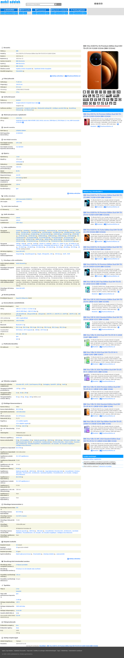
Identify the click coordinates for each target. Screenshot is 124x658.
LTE (61, 245)
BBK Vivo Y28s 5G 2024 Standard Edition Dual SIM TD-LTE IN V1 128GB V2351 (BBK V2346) (101, 405)
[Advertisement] (62, 29)
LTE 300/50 (22, 247)
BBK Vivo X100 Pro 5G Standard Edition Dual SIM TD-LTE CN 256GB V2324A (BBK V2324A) (102, 248)
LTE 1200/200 (50, 247)
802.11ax (54, 327)
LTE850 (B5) (57, 234)
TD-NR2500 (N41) (31, 241)
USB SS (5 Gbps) (32, 311)
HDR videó (58, 440)
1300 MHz (19, 201)
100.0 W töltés (20, 320)
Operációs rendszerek (59, 10)
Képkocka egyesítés (39, 440)
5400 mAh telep (20, 606)
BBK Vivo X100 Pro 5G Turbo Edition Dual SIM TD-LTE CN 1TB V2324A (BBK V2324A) (102, 231)
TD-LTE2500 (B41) (69, 237)
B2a (26, 397)
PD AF (17, 426)
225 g (17, 92)
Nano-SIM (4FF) (20, 251)
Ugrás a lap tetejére (7, 651)
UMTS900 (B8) (46, 232)
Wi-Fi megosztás (28, 330)
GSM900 (25, 231)
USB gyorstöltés (31, 314)
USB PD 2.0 (72, 314)
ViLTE (68, 254)
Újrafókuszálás (46, 442)
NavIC (64, 384)
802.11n (39, 327)
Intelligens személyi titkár (60, 108)
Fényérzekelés (37, 554)
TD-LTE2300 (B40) (56, 237)
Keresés (58, 4)
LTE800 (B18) (41, 236)
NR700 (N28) (57, 239)
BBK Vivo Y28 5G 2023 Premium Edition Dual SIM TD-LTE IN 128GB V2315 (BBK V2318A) (103, 300)
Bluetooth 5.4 (20, 325)
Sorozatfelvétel (37, 442)
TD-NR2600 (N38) (68, 239)
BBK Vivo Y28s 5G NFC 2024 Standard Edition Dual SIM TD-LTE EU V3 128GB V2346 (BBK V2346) (101, 440)
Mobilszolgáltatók (78, 10)
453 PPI (18, 175)
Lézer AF (24, 426)
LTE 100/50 (67, 245)
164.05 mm (19, 84)
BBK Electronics (20, 61)
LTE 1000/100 (40, 247)
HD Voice (57, 254)
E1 (16, 393)
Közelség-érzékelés (48, 554)
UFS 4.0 (18, 143)
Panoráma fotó (27, 473)
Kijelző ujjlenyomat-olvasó (23, 554)
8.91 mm (18, 87)
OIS (31, 440)
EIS (17, 440)
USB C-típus (19, 222)
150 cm (18, 575)
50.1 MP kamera (20, 416)
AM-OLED (18, 178)
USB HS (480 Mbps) (21, 311)
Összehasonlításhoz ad (72, 76)
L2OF (22, 388)
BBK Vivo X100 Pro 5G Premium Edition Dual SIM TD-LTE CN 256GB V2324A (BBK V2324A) (102, 265)
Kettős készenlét (20, 263)
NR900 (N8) (48, 239)
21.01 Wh (18, 610)
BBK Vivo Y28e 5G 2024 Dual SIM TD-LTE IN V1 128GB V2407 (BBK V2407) (100, 353)
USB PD (65, 314)
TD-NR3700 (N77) (44, 241)
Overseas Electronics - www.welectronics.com (96, 106)
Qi (16, 613)
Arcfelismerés (23, 443)
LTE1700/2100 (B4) (46, 234)
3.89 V (18, 602)
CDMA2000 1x (26, 245)
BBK (17, 51)
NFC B (23, 334)
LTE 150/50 (76, 245)
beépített (18, 591)
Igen (17, 188)
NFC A (17, 334)
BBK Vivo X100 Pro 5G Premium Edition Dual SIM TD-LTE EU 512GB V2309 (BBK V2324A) (102, 213)
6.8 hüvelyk (19, 162)
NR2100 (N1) (19, 239)
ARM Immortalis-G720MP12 (24, 199)
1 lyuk (17, 157)
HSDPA (48, 243)
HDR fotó (50, 440)
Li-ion (17, 589)
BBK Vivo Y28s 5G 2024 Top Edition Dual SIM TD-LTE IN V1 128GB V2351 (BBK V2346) (102, 370)
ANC (51, 254)
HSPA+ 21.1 (56, 243)
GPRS (17, 243)
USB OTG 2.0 (58, 314)
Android (18, 100)
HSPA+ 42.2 (63, 243)
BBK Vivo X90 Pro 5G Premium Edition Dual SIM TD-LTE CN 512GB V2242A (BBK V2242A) (102, 115)
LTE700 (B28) (71, 236)
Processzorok (40, 10)
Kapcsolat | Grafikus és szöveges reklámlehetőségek (41, 651)
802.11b (25, 327)
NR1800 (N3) (29, 239)
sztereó (18, 217)
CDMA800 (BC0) (68, 232)
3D (17, 545)
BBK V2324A (19, 66)
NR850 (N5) (39, 239)
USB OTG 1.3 (50, 314)
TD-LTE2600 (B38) (31, 237)
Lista (16, 13)
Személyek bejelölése (34, 443)
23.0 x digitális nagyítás (22, 423)
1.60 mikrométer (20, 412)
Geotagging (46, 384)
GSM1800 (33, 231)
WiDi (36, 330)
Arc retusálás (55, 443)
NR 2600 (66, 247)
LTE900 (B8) (75, 234)
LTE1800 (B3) (34, 234)
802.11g (32, 327)
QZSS (58, 384)
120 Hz (18, 184)
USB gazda (41, 314)
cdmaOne (18, 245)
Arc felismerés (28, 110)
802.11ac (47, 327)
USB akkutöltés (20, 314)
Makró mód (68, 442)
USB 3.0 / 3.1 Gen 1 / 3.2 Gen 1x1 (25, 309)
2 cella (18, 599)
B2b (31, 397)
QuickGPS (53, 384)
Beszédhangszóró (30, 254)
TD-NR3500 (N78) (56, 241)
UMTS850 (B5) (25, 232)
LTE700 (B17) (32, 236)
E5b (26, 393)
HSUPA (35, 243)
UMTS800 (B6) (36, 232)
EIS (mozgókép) (24, 440)
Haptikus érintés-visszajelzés (24, 68)
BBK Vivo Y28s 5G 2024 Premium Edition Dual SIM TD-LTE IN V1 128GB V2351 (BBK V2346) (101, 388)
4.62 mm (18, 167)
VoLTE (64, 254)
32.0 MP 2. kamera (21, 516)
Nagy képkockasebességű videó (54, 471)
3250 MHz (19, 118)
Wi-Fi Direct (19, 330)
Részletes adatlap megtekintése (92, 459)
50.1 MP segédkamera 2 (22, 481)
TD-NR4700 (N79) (68, 241)
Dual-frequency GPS (35, 384)
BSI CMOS (19, 409)
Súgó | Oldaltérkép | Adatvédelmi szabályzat (69, 651)
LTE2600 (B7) (66, 234)
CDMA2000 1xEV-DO (37, 245)
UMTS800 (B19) (57, 232)
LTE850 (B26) (61, 236)
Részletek (98, 207)
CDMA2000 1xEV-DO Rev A (51, 245)
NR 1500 (58, 247)
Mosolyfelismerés (46, 443)
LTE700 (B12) (22, 236)
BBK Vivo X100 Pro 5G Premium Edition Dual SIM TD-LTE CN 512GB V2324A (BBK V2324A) (72, 646)
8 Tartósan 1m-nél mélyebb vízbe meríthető (28, 569)
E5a (21, 393)
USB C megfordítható (22, 318)
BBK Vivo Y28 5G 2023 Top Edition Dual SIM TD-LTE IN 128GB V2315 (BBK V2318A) (102, 282)
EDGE (23, 243)
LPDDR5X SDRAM (21, 130)
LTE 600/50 (30, 247)
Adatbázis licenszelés (20, 651)
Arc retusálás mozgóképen (67, 443)
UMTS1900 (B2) (62, 231)
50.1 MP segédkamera (22, 456)
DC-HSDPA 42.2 (73, 243)
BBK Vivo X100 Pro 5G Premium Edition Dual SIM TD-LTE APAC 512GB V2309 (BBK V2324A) (102, 196)
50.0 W (18, 615)
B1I (21, 397)
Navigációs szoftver (29, 108)
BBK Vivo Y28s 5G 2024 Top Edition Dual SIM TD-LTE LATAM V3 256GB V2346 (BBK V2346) (102, 422)
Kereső (3, 13)
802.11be (62, 327)
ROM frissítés (25, 10)
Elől (17, 507)
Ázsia (17, 628)
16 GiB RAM (19, 133)
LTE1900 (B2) (24, 234)
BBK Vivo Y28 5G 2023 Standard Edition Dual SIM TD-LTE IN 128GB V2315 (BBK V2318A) (102, 318)
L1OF (17, 388)
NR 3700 (73, 247)
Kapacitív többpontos (22, 298)
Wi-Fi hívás (44, 330)
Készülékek (9, 10)
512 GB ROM (19, 147)
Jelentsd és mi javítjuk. (105, 466)
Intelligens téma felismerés (23, 445)
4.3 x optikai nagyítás (22, 421)
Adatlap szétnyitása (56, 76)
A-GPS (26, 384)
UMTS (29, 243)
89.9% (18, 171)
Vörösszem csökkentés (69, 440)
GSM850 (18, 231)
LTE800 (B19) (51, 236)
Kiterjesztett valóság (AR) (45, 108)
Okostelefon (19, 71)
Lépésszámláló (60, 554)
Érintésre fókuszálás (58, 442)
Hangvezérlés (19, 108)
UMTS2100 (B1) (51, 231)
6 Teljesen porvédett (21, 565)
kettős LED (19, 437)
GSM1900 (41, 231)
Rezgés (39, 254)
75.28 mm (19, 82)
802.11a (18, 327)
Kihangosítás (45, 254)
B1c (17, 397)
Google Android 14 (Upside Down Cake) (27, 103)
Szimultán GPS (20, 384)
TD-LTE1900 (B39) (44, 237)
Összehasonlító (9, 13)
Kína (17, 625)
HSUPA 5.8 (42, 243)
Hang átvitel (19, 254)
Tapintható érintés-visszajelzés (42, 68)
